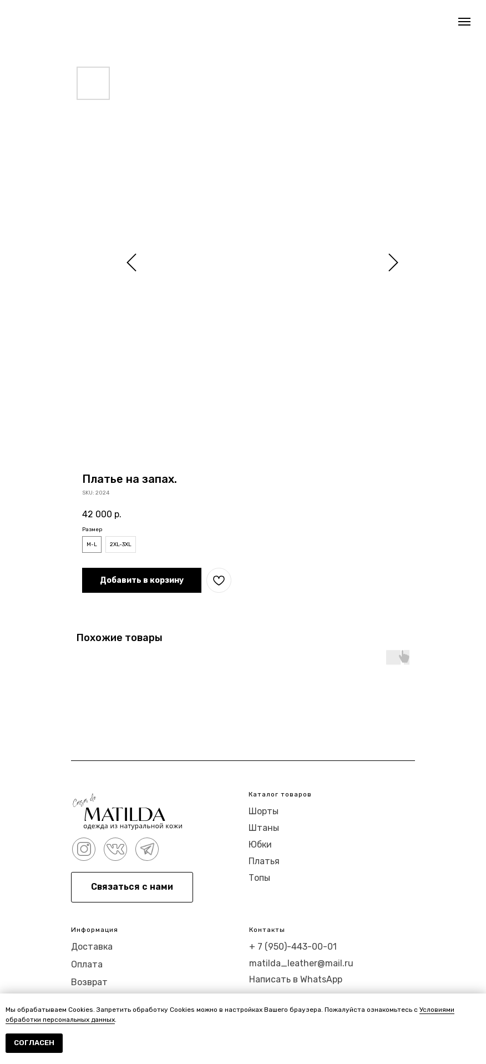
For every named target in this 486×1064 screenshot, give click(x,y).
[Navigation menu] (464, 22)
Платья (264, 861)
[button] (132, 887)
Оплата (87, 964)
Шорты (264, 811)
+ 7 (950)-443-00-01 (293, 946)
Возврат (89, 982)
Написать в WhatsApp (295, 979)
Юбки (260, 844)
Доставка (92, 946)
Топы (259, 878)
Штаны (264, 828)
